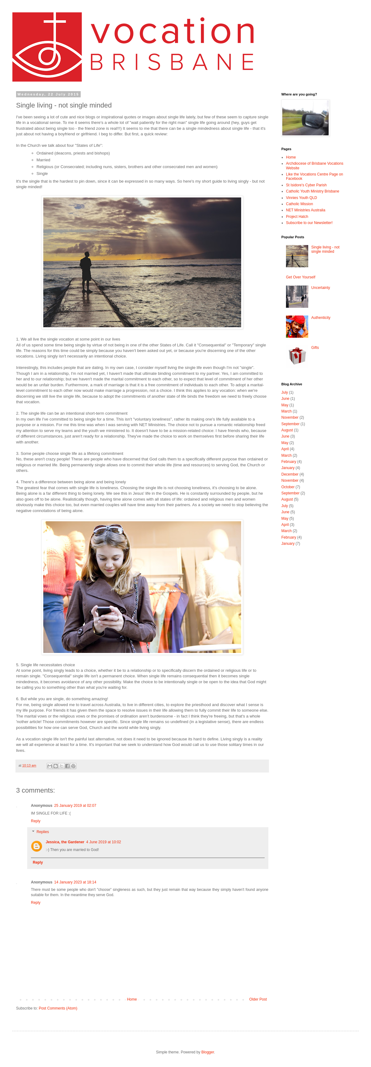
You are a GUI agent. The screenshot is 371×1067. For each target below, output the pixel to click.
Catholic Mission (299, 204)
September (290, 424)
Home (132, 999)
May (284, 405)
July (284, 392)
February (288, 461)
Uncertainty (320, 288)
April (285, 449)
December (289, 474)
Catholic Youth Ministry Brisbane (312, 191)
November (289, 417)
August (287, 430)
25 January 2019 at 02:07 (75, 805)
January (288, 468)
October (288, 487)
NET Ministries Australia (305, 210)
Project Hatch (297, 216)
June (285, 398)
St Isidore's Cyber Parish (306, 185)
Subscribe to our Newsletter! (309, 223)
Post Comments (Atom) (58, 1008)
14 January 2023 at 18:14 (75, 882)
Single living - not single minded (325, 249)
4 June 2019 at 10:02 (103, 842)
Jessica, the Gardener (65, 842)
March (286, 411)
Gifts (315, 347)
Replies (42, 832)
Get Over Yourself (300, 277)
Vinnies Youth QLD (301, 198)
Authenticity (320, 317)
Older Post (258, 999)
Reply (36, 821)
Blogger (207, 1052)
